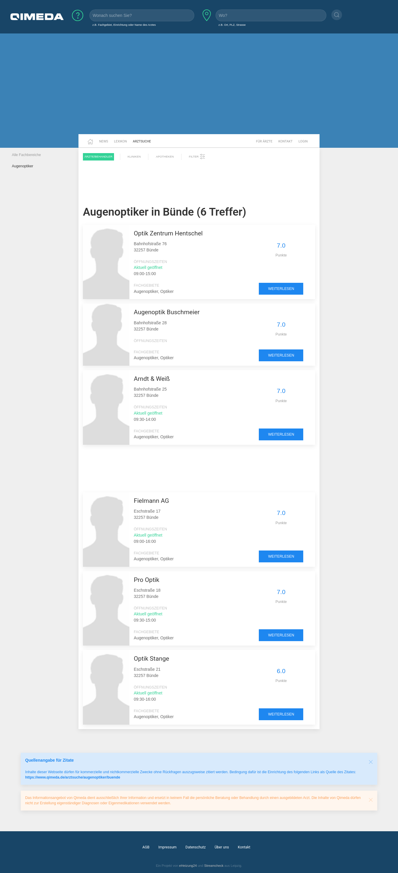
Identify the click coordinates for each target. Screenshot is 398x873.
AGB (146, 847)
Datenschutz (195, 847)
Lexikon (120, 141)
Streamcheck (213, 865)
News (103, 141)
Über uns (222, 847)
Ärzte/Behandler (98, 156)
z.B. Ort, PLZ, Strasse (232, 24)
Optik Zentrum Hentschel (168, 233)
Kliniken (134, 156)
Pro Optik (146, 579)
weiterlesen (281, 289)
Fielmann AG (151, 500)
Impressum (167, 847)
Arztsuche (142, 141)
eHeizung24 (188, 865)
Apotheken (165, 156)
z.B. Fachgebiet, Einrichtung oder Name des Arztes (124, 24)
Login (303, 141)
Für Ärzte (264, 141)
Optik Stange (151, 658)
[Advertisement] (199, 88)
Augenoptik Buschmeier (167, 312)
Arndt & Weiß (152, 378)
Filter (197, 157)
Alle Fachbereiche (26, 155)
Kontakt (285, 141)
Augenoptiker (22, 166)
